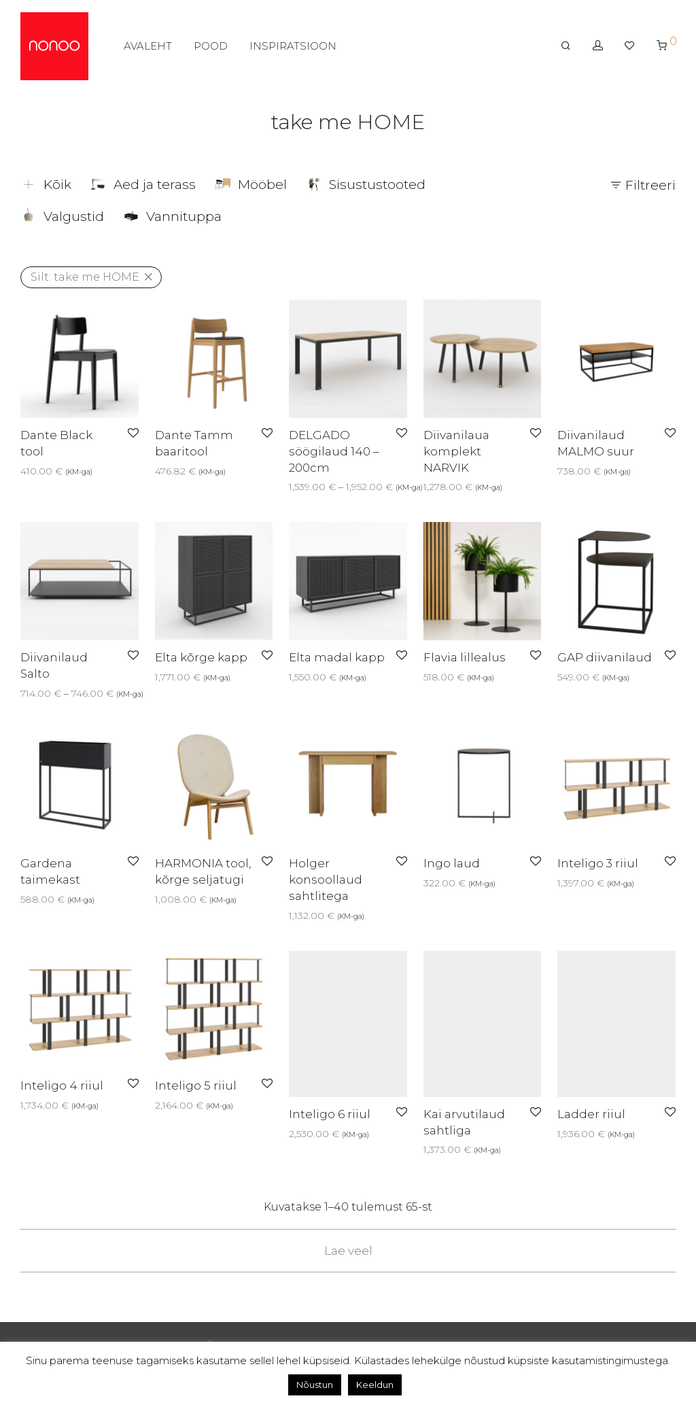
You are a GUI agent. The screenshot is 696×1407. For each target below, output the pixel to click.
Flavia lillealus (464, 657)
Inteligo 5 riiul (196, 1085)
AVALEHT (148, 45)
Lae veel (348, 1250)
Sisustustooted (365, 184)
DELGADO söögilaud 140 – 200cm (334, 451)
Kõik (45, 184)
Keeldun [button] (375, 1384)
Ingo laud (451, 863)
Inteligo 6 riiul (329, 1114)
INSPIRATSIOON (292, 45)
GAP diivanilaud (604, 657)
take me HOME (85, 277)
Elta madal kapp (337, 657)
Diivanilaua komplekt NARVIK (456, 451)
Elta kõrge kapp (201, 657)
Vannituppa (172, 216)
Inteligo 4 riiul (61, 1085)
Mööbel (251, 184)
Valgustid (62, 216)
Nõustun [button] (314, 1384)
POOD (211, 45)
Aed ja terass (143, 184)
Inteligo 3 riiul (597, 863)
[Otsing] (566, 45)
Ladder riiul (591, 1114)
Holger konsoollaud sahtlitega (325, 879)
